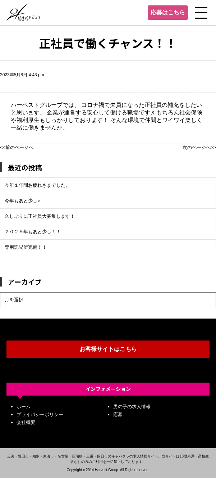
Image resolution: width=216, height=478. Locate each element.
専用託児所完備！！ (26, 247)
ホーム (24, 406)
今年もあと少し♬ (23, 200)
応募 (118, 414)
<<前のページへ (16, 147)
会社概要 (26, 422)
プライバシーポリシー (40, 414)
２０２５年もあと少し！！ (33, 231)
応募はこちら (168, 12)
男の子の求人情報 (132, 406)
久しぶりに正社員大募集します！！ (42, 216)
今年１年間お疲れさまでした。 (37, 185)
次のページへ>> (199, 147)
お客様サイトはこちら (108, 349)
